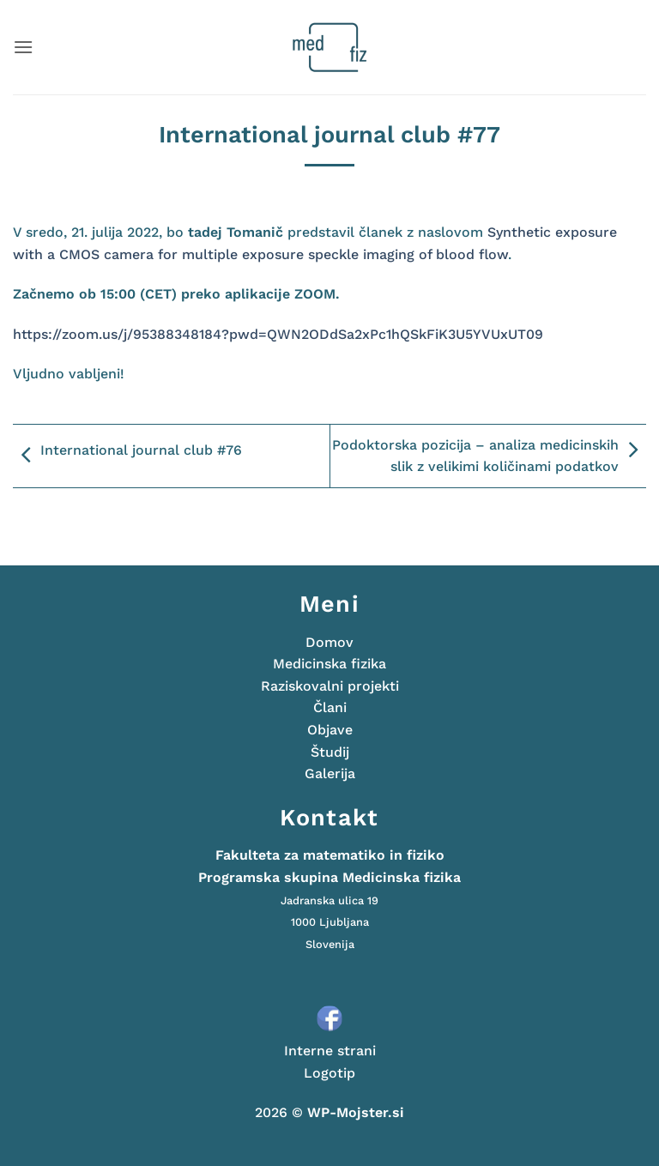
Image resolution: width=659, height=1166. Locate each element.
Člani (330, 707)
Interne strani (330, 1050)
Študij (330, 752)
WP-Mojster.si (355, 1112)
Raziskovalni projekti (330, 686)
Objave (330, 730)
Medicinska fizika (329, 663)
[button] (23, 47)
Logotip (329, 1073)
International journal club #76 (127, 455)
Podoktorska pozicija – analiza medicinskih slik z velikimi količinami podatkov (489, 456)
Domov (329, 642)
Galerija (330, 773)
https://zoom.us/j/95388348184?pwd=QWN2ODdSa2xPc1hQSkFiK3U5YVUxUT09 (278, 334)
